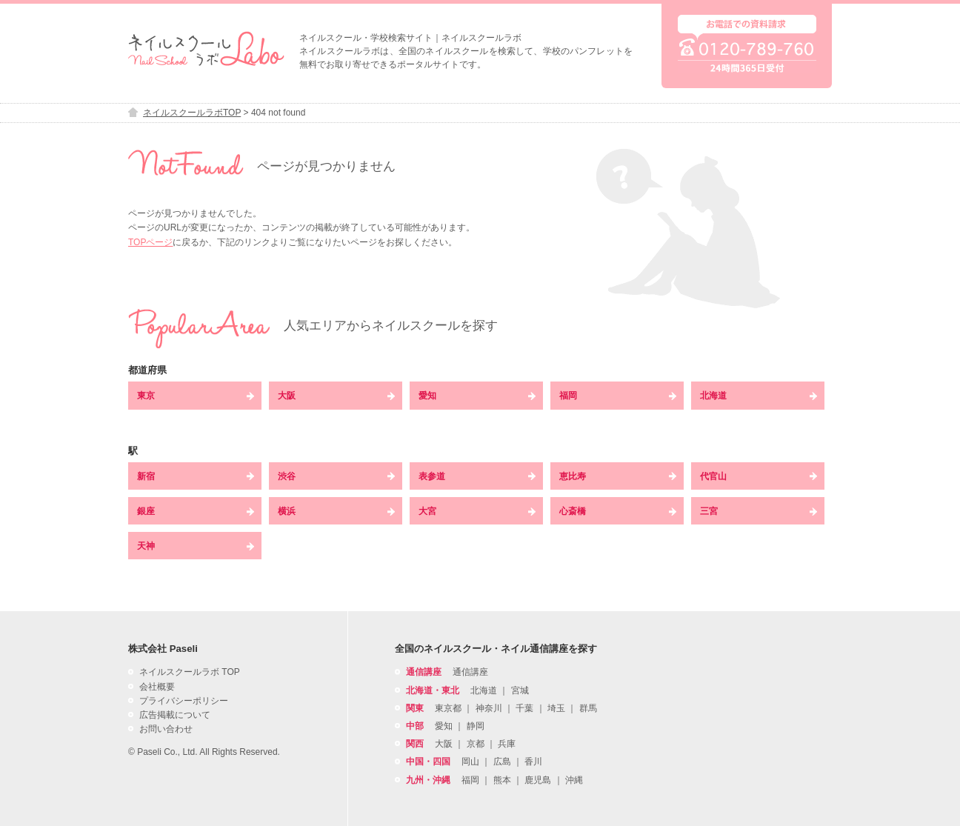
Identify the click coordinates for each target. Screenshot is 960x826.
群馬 (588, 708)
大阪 (336, 395)
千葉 (524, 708)
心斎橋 (617, 511)
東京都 (448, 708)
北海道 (758, 395)
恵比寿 (617, 476)
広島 (502, 761)
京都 (475, 744)
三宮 (758, 511)
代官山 (758, 476)
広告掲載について (174, 715)
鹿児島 (537, 780)
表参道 (477, 476)
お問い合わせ (166, 729)
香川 (533, 761)
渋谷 (336, 476)
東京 (195, 395)
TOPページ (150, 242)
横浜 (336, 511)
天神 (195, 546)
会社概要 (157, 687)
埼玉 (556, 708)
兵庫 (507, 744)
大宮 (477, 511)
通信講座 (470, 672)
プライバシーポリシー (183, 701)
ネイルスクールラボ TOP (189, 672)
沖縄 (574, 780)
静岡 (475, 726)
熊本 (502, 780)
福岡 (617, 395)
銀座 (195, 511)
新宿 (195, 476)
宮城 (520, 690)
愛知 (477, 395)
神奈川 (489, 708)
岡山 (470, 761)
